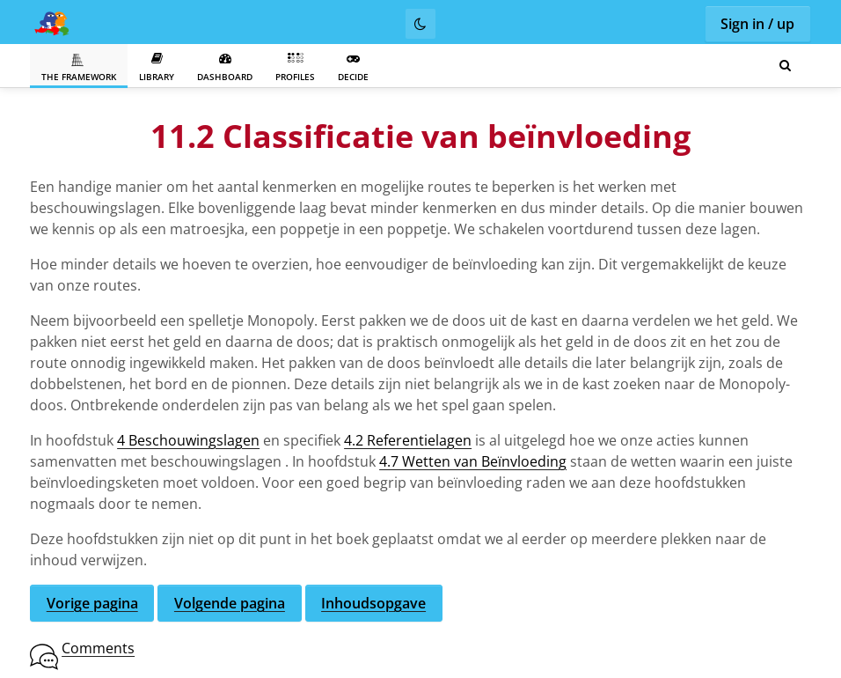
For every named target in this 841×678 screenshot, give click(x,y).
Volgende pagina (229, 603)
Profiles (295, 67)
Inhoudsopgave (373, 603)
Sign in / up (757, 23)
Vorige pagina (92, 603)
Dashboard (224, 67)
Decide (353, 67)
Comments (98, 648)
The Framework (78, 68)
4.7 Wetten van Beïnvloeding (473, 461)
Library (156, 67)
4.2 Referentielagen (408, 440)
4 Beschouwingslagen (188, 440)
